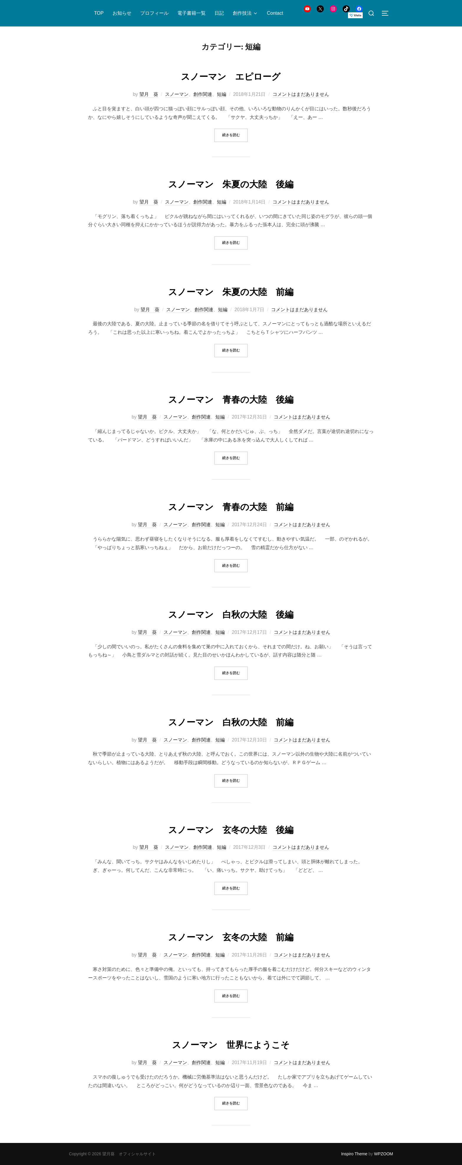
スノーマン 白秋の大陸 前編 (230, 721)
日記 (219, 13)
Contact (275, 13)
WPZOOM (383, 1153)
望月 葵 (148, 94)
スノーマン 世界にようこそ (231, 1044)
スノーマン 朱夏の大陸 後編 (230, 183)
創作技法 (245, 13)
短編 (221, 94)
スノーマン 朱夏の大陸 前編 (230, 291)
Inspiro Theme (354, 1153)
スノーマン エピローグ (230, 76)
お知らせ (122, 13)
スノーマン (177, 94)
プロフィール (154, 13)
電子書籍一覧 (191, 13)
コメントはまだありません (301, 94)
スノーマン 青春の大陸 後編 (230, 398)
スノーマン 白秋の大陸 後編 (230, 613)
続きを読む (235, 134)
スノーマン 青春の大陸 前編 (230, 506)
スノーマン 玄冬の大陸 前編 (230, 936)
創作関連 (202, 94)
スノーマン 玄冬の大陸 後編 (230, 829)
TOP (99, 13)
